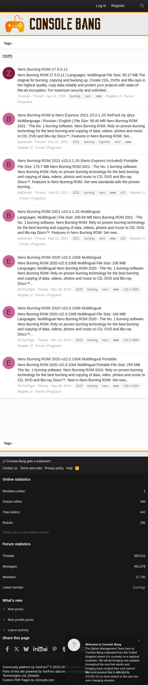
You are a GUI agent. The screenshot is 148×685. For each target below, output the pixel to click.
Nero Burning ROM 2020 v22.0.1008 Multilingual (59, 257)
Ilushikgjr (139, 587)
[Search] (142, 6)
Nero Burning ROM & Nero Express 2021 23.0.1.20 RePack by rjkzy (76, 115)
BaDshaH (25, 142)
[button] (6, 6)
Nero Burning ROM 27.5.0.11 (43, 69)
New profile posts (21, 620)
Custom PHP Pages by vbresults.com (28, 680)
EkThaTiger (26, 289)
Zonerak (24, 96)
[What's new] (132, 6)
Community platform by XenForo (45, 667)
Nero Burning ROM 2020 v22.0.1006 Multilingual (59, 308)
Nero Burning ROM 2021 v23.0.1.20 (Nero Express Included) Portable (78, 160)
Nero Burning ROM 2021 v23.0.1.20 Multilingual (59, 211)
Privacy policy (54, 468)
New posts (15, 609)
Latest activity (18, 630)
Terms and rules (31, 468)
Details (33, 675)
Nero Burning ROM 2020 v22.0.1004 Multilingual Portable (67, 359)
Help (69, 468)
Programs (25, 102)
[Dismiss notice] (138, 641)
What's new (12, 600)
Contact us (10, 468)
